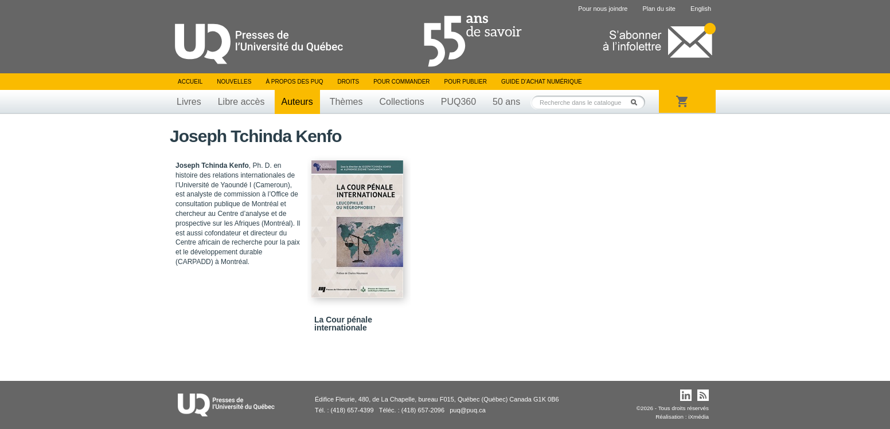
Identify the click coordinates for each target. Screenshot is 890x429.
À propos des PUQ (294, 81)
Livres (189, 102)
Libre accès (241, 102)
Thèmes (346, 102)
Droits (348, 81)
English (700, 8)
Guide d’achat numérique (541, 81)
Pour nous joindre (602, 8)
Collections (401, 102)
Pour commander (401, 81)
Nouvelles (234, 81)
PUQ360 (458, 102)
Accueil (190, 81)
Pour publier (465, 81)
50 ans (506, 102)
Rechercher (637, 102)
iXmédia (698, 417)
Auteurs (297, 102)
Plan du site (658, 8)
